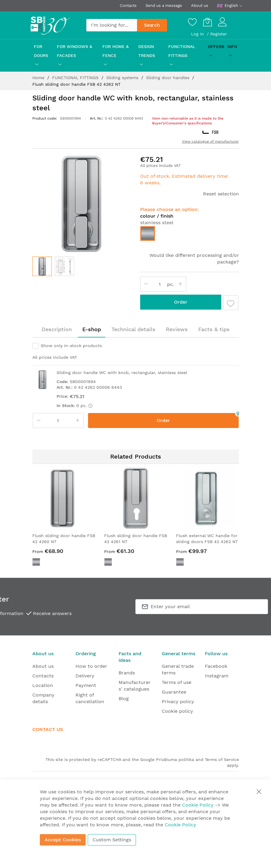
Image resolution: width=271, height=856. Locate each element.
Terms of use (176, 682)
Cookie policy (177, 711)
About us (199, 5)
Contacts (128, 5)
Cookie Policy (198, 805)
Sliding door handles (168, 77)
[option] (147, 233)
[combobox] (111, 25)
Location (42, 685)
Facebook (216, 666)
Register (218, 33)
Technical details (133, 329)
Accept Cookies (63, 840)
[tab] (56, 329)
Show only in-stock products (71, 345)
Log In (198, 33)
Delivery (84, 676)
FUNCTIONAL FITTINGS (76, 77)
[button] (64, 266)
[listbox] (189, 235)
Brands (127, 673)
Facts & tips (214, 329)
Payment (85, 685)
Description (57, 329)
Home (39, 77)
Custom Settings (112, 840)
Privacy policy (178, 701)
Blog (124, 698)
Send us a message (164, 5)
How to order (91, 666)
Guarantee (174, 692)
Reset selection (221, 194)
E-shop (91, 329)
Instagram (216, 676)
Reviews (177, 329)
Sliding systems (123, 77)
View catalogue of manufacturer (210, 141)
